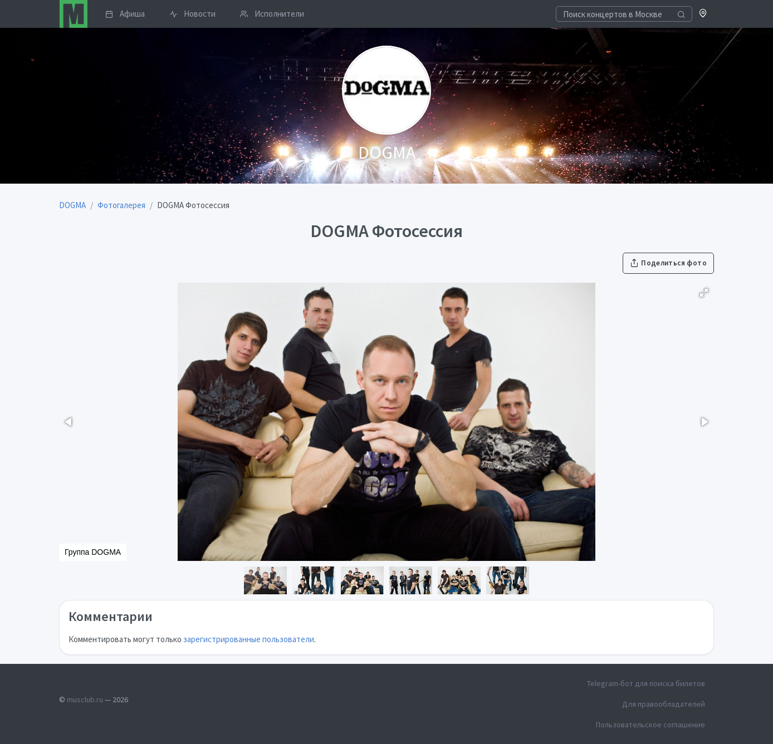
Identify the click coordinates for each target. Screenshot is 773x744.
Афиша (125, 13)
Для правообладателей (663, 704)
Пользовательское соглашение (650, 725)
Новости (192, 13)
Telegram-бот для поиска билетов (646, 683)
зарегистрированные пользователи (248, 639)
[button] (703, 14)
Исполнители (272, 13)
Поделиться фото (668, 263)
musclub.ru (85, 699)
